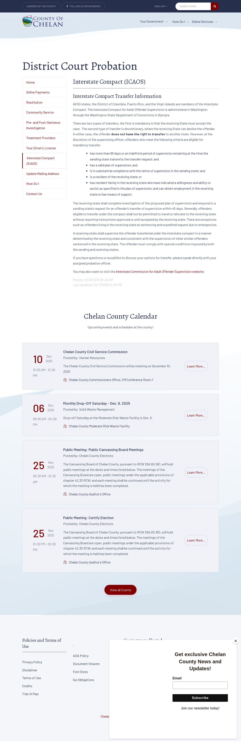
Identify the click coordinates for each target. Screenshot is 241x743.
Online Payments (38, 94)
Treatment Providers (40, 139)
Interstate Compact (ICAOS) (41, 162)
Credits (27, 687)
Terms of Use (31, 679)
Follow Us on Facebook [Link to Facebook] (83, 6)
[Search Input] (193, 6)
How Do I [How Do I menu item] (180, 21)
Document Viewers (86, 665)
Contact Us (34, 195)
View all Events (120, 591)
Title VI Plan (30, 695)
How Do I (32, 185)
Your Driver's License (41, 149)
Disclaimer (29, 671)
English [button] (161, 6)
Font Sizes (80, 673)
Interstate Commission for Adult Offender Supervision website (159, 273)
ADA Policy (81, 657)
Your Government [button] (154, 21)
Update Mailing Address (42, 175)
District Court (184, 657)
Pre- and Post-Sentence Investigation (43, 127)
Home (30, 84)
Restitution (34, 104)
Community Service (40, 114)
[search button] (215, 6)
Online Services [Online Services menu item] (204, 21)
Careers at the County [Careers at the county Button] (41, 6)
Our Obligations (83, 681)
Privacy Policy (32, 664)
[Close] (236, 664)
